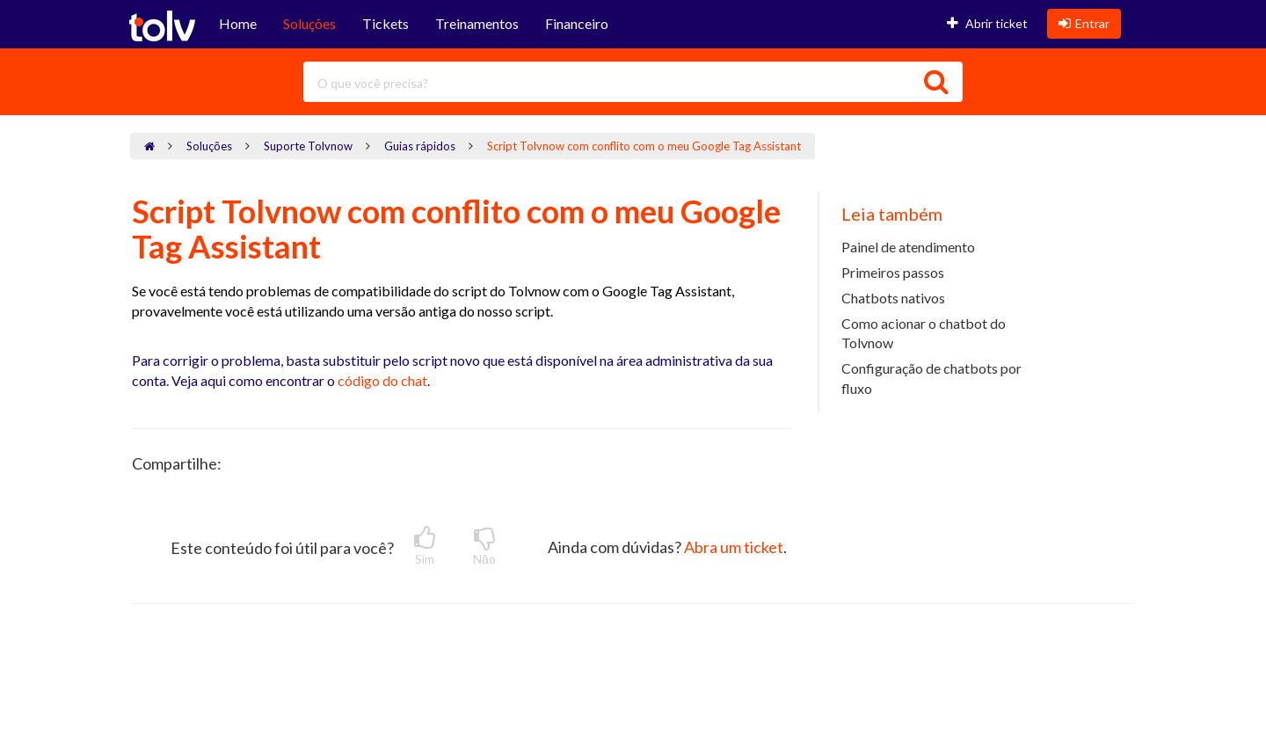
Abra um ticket (733, 547)
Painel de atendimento (908, 246)
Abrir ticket (987, 23)
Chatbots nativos (893, 297)
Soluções (309, 23)
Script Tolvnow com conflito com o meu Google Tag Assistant (644, 146)
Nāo (484, 546)
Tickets (385, 23)
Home (238, 23)
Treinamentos (477, 23)
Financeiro (576, 23)
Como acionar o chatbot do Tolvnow (923, 333)
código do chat (381, 380)
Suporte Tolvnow (308, 146)
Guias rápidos (419, 146)
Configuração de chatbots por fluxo (931, 378)
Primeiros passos (892, 272)
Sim (424, 546)
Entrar (1084, 23)
